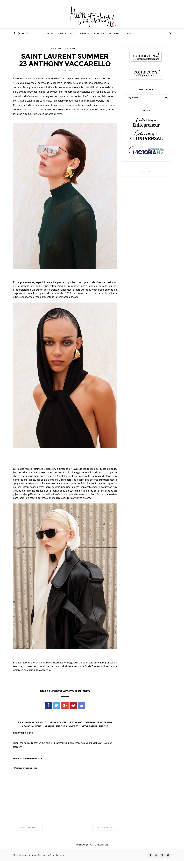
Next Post (104, 827)
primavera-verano (100, 722)
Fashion (83, 33)
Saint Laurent (32, 726)
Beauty (98, 33)
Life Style (114, 33)
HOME (50, 33)
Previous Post (28, 827)
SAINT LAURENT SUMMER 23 (62, 726)
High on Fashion (38, 855)
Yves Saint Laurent (96, 726)
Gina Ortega (65, 33)
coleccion (59, 722)
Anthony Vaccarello (65, 48)
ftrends (76, 722)
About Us (132, 33)
